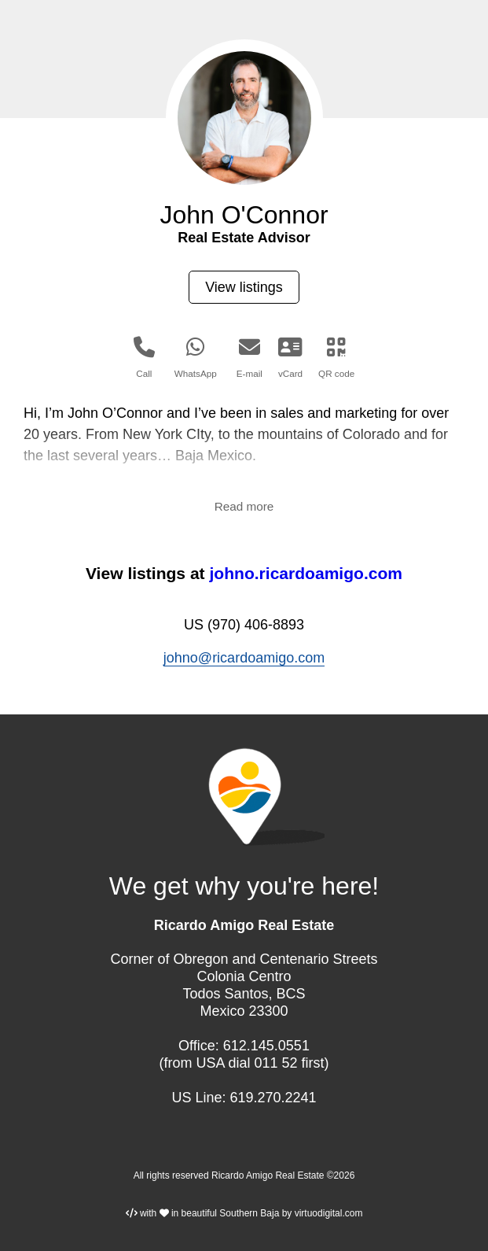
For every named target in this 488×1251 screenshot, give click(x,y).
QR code (336, 357)
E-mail (249, 357)
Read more (244, 506)
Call (144, 357)
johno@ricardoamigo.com (244, 658)
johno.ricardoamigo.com (305, 573)
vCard (290, 357)
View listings (244, 287)
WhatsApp (195, 357)
